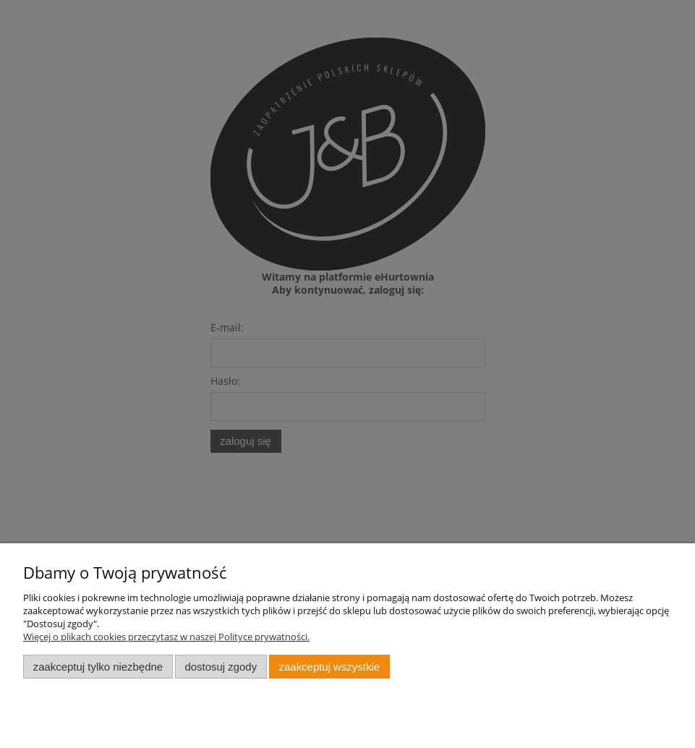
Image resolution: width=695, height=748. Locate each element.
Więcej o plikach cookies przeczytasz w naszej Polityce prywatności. (166, 636)
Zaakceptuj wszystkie (329, 666)
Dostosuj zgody (220, 666)
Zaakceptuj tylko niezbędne (98, 666)
